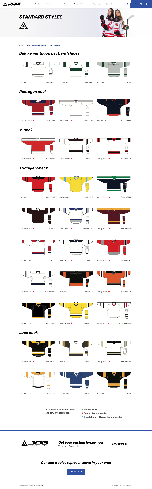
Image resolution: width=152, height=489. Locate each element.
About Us (37, 4)
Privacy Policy (114, 485)
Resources (97, 4)
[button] (127, 3)
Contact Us (110, 4)
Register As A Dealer (126, 485)
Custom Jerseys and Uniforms (57, 4)
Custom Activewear (81, 4)
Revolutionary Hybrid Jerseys (36, 45)
